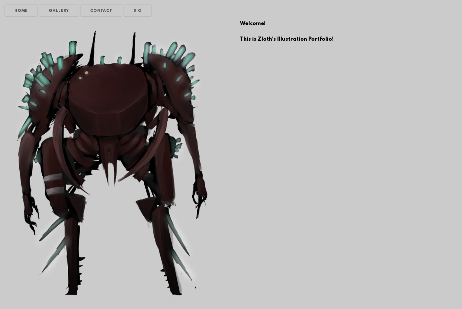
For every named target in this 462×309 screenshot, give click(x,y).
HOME (21, 11)
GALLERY (59, 11)
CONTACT (101, 11)
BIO (137, 11)
